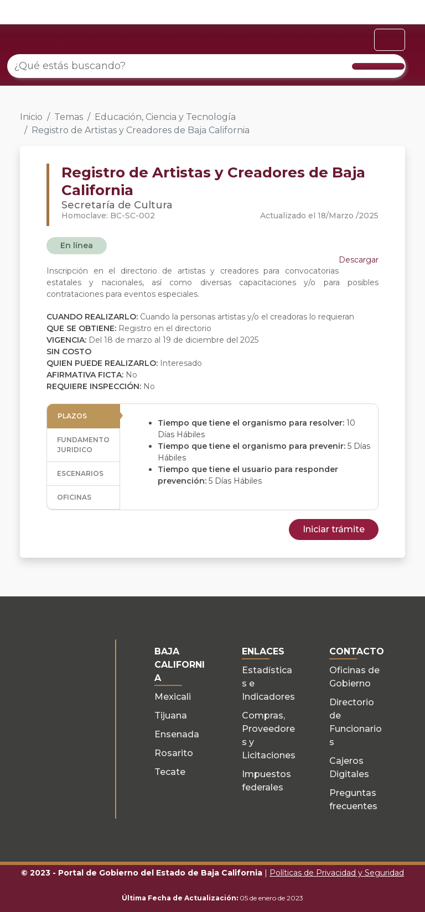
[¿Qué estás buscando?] (206, 66)
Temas (68, 117)
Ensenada (176, 734)
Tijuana (170, 715)
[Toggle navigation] (389, 40)
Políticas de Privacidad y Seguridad (336, 873)
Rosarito (173, 753)
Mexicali (172, 696)
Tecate (169, 772)
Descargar (359, 260)
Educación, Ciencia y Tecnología (165, 117)
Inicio (31, 117)
